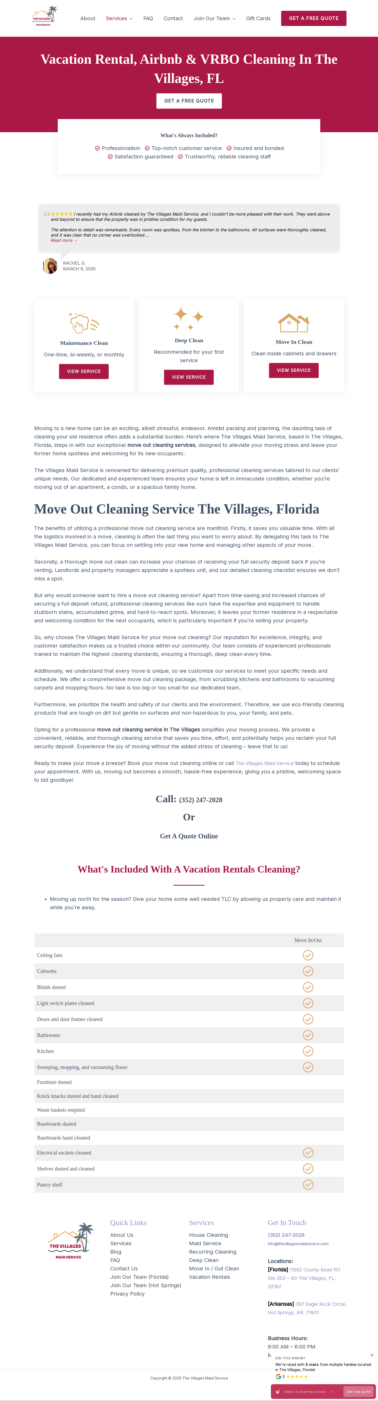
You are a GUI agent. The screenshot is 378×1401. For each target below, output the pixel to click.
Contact (173, 18)
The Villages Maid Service (267, 763)
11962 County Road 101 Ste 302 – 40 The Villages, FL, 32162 (307, 1278)
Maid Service (205, 1244)
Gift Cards (258, 18)
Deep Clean (203, 1261)
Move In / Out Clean (214, 1269)
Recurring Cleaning (212, 1252)
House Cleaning (208, 1235)
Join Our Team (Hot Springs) (145, 1286)
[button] (313, 18)
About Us (121, 1235)
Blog (115, 1252)
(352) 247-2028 (201, 799)
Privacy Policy (127, 1294)
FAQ (148, 18)
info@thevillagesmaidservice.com (298, 1244)
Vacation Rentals (209, 1277)
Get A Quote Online (189, 835)
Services (116, 18)
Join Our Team (211, 18)
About (87, 18)
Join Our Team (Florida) (139, 1277)
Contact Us (124, 1269)
